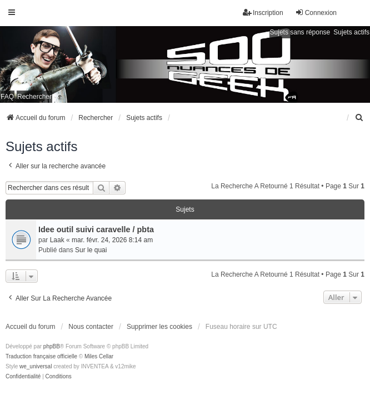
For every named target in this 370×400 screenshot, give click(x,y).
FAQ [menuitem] (7, 97)
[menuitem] (359, 118)
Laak (57, 240)
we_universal (35, 366)
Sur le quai (91, 250)
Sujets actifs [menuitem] (351, 32)
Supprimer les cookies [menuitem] (159, 327)
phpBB (51, 346)
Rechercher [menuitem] (34, 97)
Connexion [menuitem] (316, 12)
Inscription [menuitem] (263, 12)
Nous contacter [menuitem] (90, 327)
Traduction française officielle (41, 356)
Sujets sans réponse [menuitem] (300, 32)
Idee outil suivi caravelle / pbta (96, 229)
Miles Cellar (98, 356)
